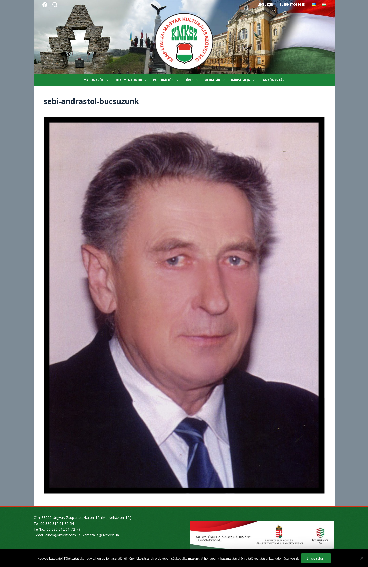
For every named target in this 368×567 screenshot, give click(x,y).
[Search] (54, 4)
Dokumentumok (132, 80)
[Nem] (361, 558)
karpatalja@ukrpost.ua (101, 535)
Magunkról (97, 80)
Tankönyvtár (272, 80)
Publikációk (166, 80)
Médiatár (215, 80)
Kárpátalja (243, 80)
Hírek (192, 80)
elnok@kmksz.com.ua (63, 535)
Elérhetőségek (292, 4)
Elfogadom (316, 558)
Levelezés (265, 4)
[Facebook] (44, 4)
